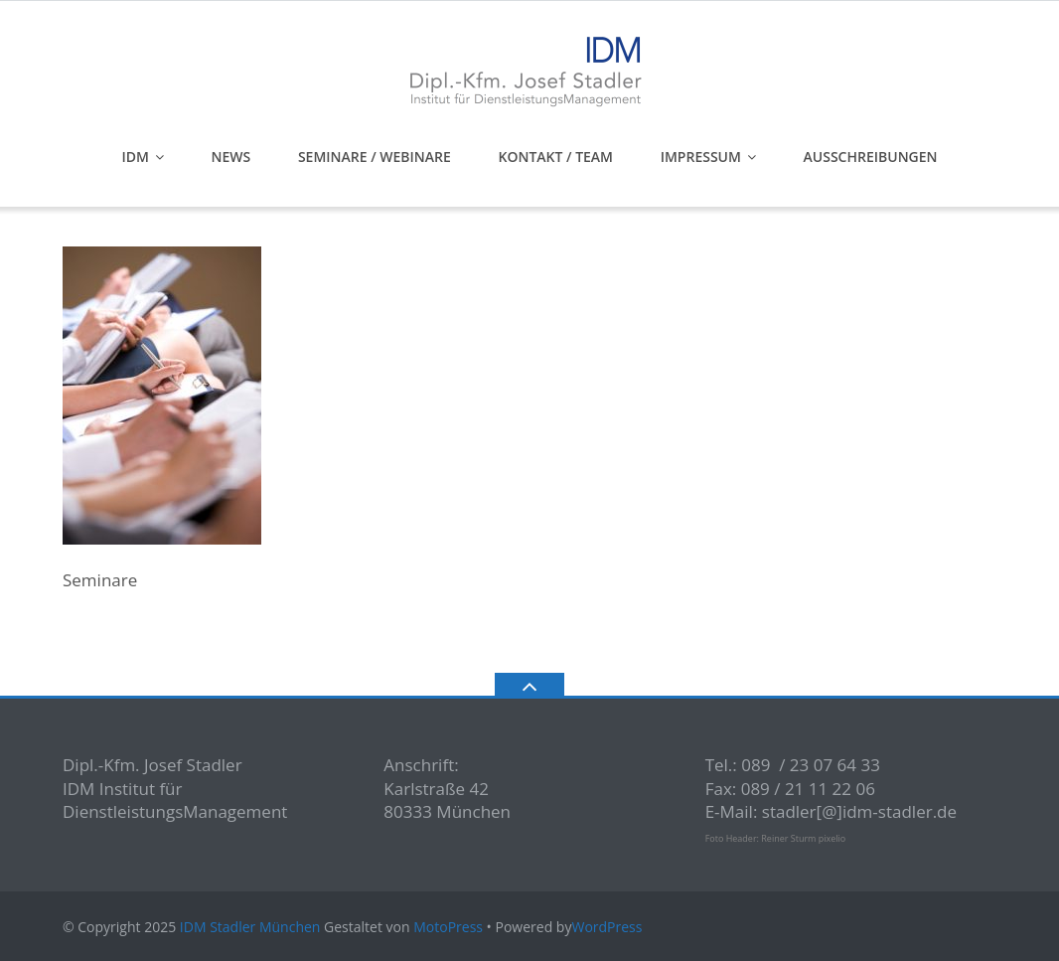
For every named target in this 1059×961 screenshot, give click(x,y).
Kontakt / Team (555, 156)
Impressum (701, 156)
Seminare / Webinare (374, 156)
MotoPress (448, 926)
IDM (134, 156)
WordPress (606, 926)
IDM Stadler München (250, 926)
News (231, 156)
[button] (43, 917)
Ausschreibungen (871, 156)
